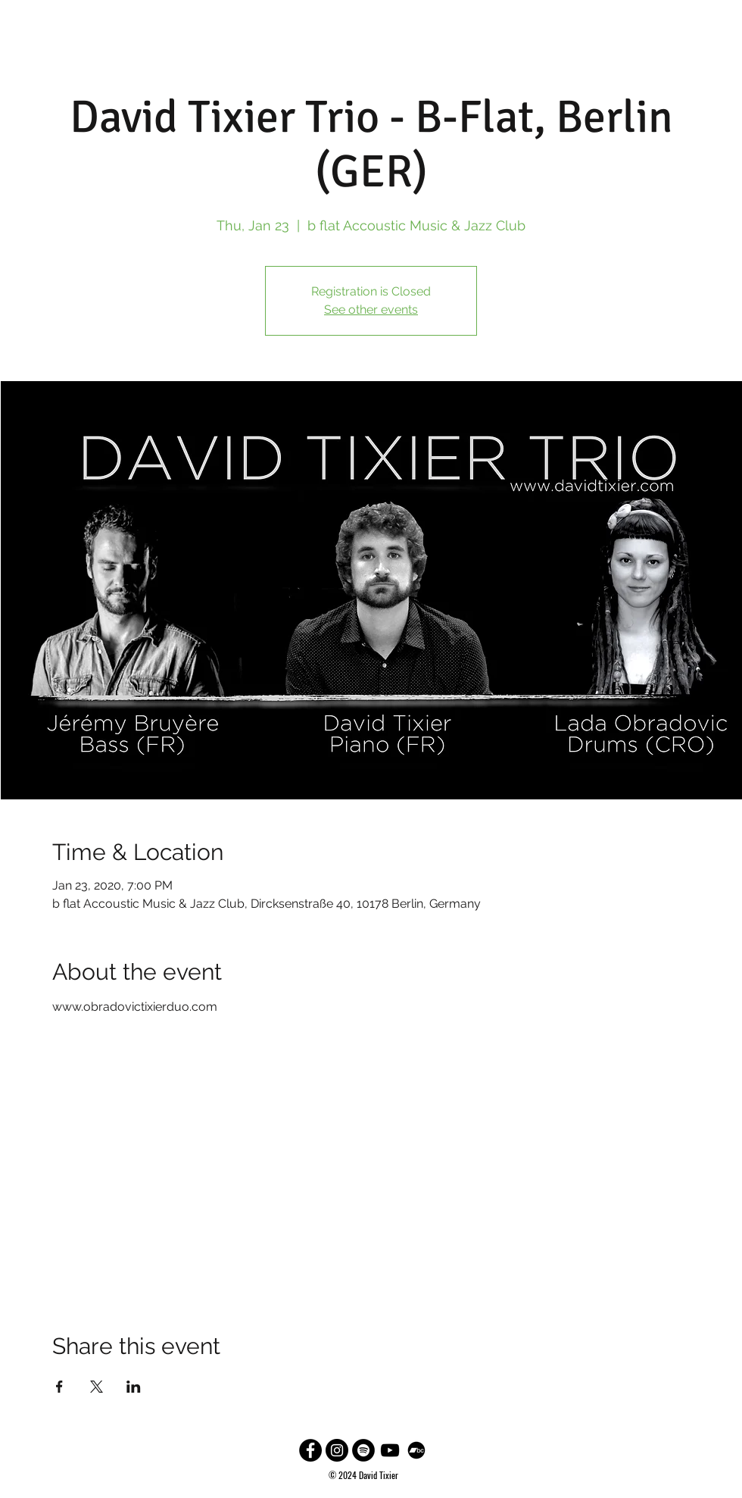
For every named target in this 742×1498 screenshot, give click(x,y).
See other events (371, 309)
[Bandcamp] (416, 1450)
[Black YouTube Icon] (390, 1450)
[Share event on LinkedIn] (133, 1387)
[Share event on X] (96, 1387)
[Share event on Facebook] (59, 1387)
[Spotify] (363, 1450)
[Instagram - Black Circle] (337, 1450)
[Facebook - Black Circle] (310, 1450)
